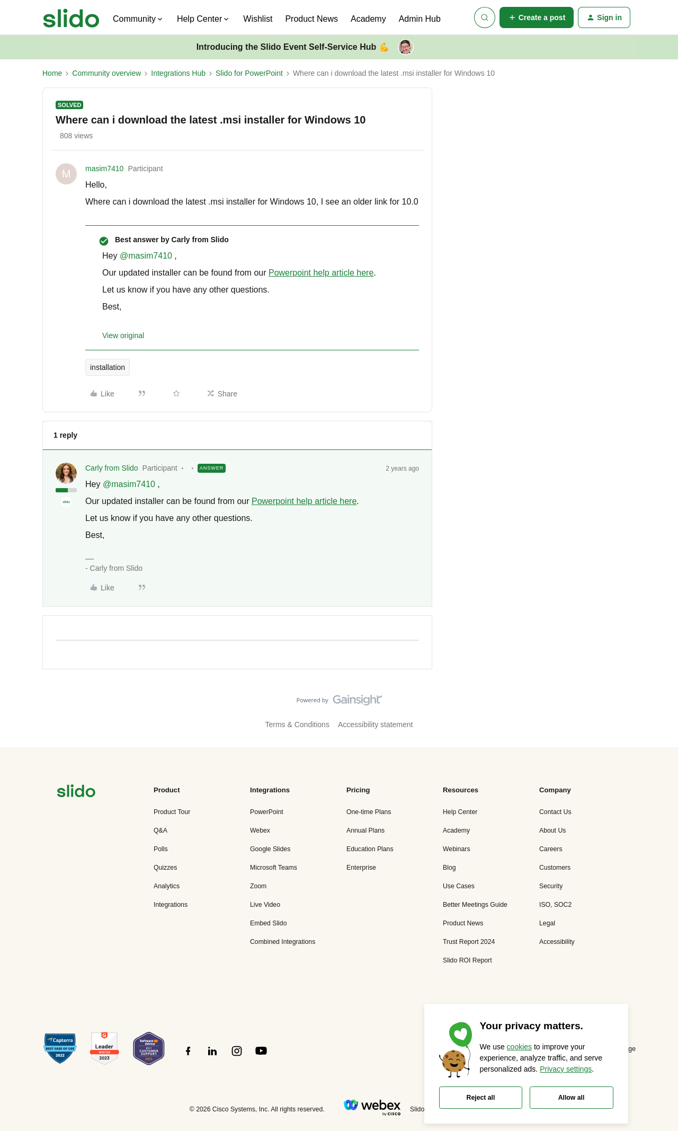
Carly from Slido (111, 468)
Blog (449, 867)
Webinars (456, 849)
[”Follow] (188, 1057)
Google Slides (270, 849)
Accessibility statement (375, 724)
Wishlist (257, 18)
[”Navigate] (76, 792)
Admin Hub (420, 18)
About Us (552, 830)
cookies (519, 1046)
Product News (311, 18)
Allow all (571, 1097)
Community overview (106, 73)
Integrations (171, 904)
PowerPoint (266, 812)
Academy (368, 18)
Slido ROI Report (467, 960)
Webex (260, 830)
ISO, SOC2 (555, 904)
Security (551, 886)
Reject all (481, 1097)
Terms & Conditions (297, 724)
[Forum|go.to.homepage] (71, 17)
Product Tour (172, 812)
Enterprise (361, 867)
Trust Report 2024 (469, 942)
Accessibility (557, 942)
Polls (161, 849)
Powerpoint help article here (321, 272)
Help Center (460, 812)
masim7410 (104, 168)
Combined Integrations (282, 942)
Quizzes (165, 867)
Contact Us (555, 812)
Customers (554, 867)
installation (107, 367)
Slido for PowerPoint (249, 73)
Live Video (265, 904)
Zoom (258, 886)
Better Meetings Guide (475, 904)
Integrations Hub (178, 73)
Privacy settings (566, 1069)
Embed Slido (268, 923)
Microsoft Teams (273, 867)
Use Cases (459, 886)
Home (52, 73)
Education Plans (370, 849)
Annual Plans (365, 830)
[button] (536, 17)
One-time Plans (368, 812)
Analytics (167, 886)
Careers (551, 849)
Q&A (160, 830)
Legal (547, 923)
